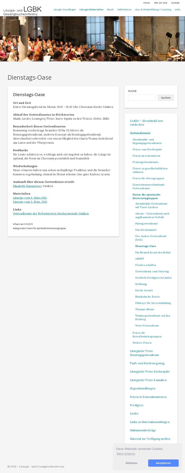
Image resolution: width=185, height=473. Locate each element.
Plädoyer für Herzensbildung (153, 303)
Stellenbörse (124, 9)
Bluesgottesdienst (146, 223)
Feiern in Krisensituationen (148, 397)
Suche (132, 91)
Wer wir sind (160, 2)
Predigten (136, 405)
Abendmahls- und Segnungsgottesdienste (147, 141)
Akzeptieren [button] (163, 463)
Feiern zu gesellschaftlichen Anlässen (150, 170)
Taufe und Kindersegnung (147, 363)
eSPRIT (139, 258)
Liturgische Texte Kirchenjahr (150, 371)
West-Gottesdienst (147, 325)
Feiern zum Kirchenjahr (147, 149)
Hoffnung (141, 284)
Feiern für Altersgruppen (148, 178)
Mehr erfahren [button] (126, 453)
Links (177, 9)
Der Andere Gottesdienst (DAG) (151, 238)
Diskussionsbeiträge (143, 430)
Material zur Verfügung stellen (150, 438)
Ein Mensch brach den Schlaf (153, 252)
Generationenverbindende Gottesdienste (149, 186)
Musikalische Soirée (147, 296)
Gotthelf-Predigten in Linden (153, 277)
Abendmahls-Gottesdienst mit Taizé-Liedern (151, 205)
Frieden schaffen (145, 265)
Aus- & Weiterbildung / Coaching (153, 9)
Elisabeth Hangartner (27, 186)
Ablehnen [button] (131, 463)
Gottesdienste (140, 133)
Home (146, 2)
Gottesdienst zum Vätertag (152, 271)
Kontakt (175, 2)
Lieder (134, 413)
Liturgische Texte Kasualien (148, 380)
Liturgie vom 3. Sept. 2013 (30, 201)
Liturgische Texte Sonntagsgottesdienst (144, 352)
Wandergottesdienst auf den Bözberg (152, 317)
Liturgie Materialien (91, 9)
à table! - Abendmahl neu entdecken (146, 122)
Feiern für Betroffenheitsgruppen (147, 334)
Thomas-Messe (144, 309)
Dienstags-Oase (145, 246)
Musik (110, 9)
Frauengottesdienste (146, 162)
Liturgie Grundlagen (65, 9)
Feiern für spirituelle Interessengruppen (146, 196)
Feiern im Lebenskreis (146, 155)
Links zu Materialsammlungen (150, 422)
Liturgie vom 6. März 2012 (30, 197)
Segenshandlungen (142, 388)
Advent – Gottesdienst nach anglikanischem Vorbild (152, 215)
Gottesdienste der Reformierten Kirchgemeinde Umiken (51, 213)
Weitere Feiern (142, 342)
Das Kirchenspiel (145, 229)
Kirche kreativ (144, 290)
